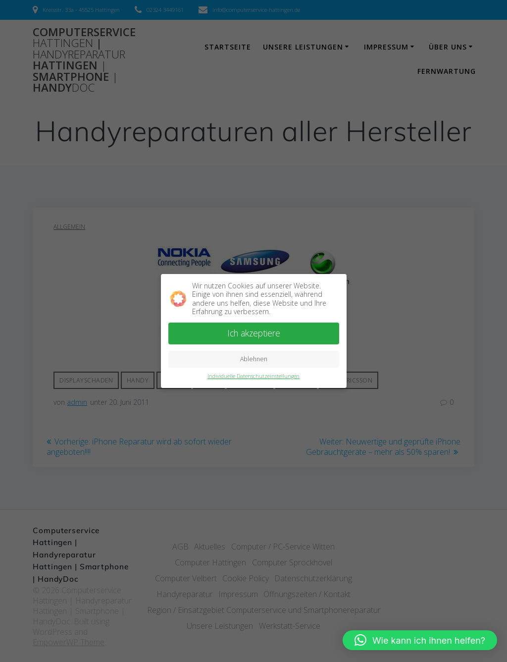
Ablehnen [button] (253, 357)
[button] (420, 640)
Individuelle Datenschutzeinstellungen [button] (253, 374)
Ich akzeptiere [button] (253, 331)
